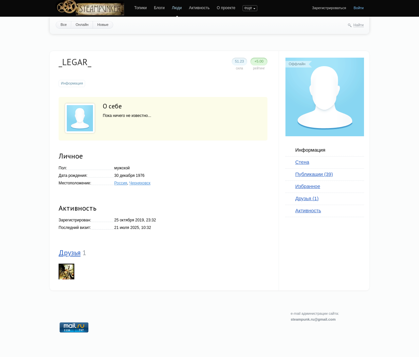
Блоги (159, 8)
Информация (310, 150)
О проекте (226, 8)
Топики (140, 8)
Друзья (70, 252)
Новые (102, 25)
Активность (199, 8)
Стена (302, 162)
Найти (359, 25)
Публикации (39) (314, 174)
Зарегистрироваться (329, 8)
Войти (359, 8)
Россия (120, 183)
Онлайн (82, 25)
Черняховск (140, 183)
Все (64, 25)
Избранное (307, 186)
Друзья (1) (307, 198)
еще (248, 8)
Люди (177, 8)
